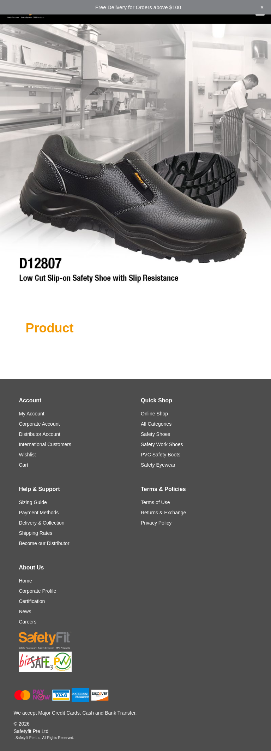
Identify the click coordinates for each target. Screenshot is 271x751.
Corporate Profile (37, 591)
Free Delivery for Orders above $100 (138, 7)
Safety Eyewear (158, 465)
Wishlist (27, 454)
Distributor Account (39, 434)
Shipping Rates (35, 533)
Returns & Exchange (163, 512)
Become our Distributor (44, 543)
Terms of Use (155, 502)
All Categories (156, 424)
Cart (23, 465)
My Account (31, 413)
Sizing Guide (33, 502)
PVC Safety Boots (160, 454)
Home (25, 581)
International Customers (45, 444)
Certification (32, 601)
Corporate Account (39, 424)
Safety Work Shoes (162, 444)
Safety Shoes (155, 434)
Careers (27, 622)
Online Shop (154, 413)
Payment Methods (39, 512)
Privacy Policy (156, 523)
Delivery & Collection (41, 523)
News (25, 611)
